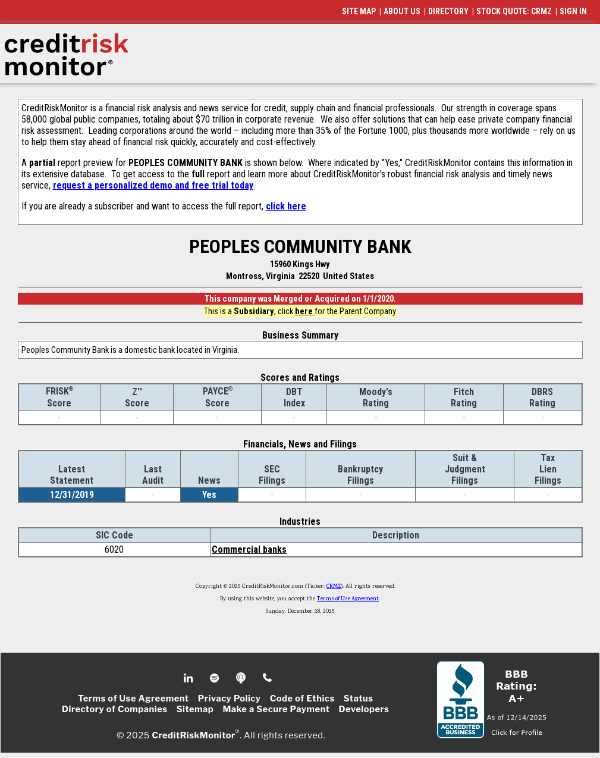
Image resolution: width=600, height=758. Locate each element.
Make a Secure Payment (275, 709)
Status (358, 698)
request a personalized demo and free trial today (153, 185)
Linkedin (190, 678)
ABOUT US (402, 11)
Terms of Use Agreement (348, 599)
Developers (364, 709)
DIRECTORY (448, 11)
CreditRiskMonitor (193, 735)
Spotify (215, 678)
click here (286, 206)
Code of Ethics (302, 698)
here (305, 311)
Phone (268, 678)
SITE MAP (359, 11)
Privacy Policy (229, 698)
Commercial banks (249, 549)
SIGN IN (573, 11)
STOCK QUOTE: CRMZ (514, 11)
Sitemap (195, 709)
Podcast (241, 678)
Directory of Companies (114, 709)
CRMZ (333, 586)
